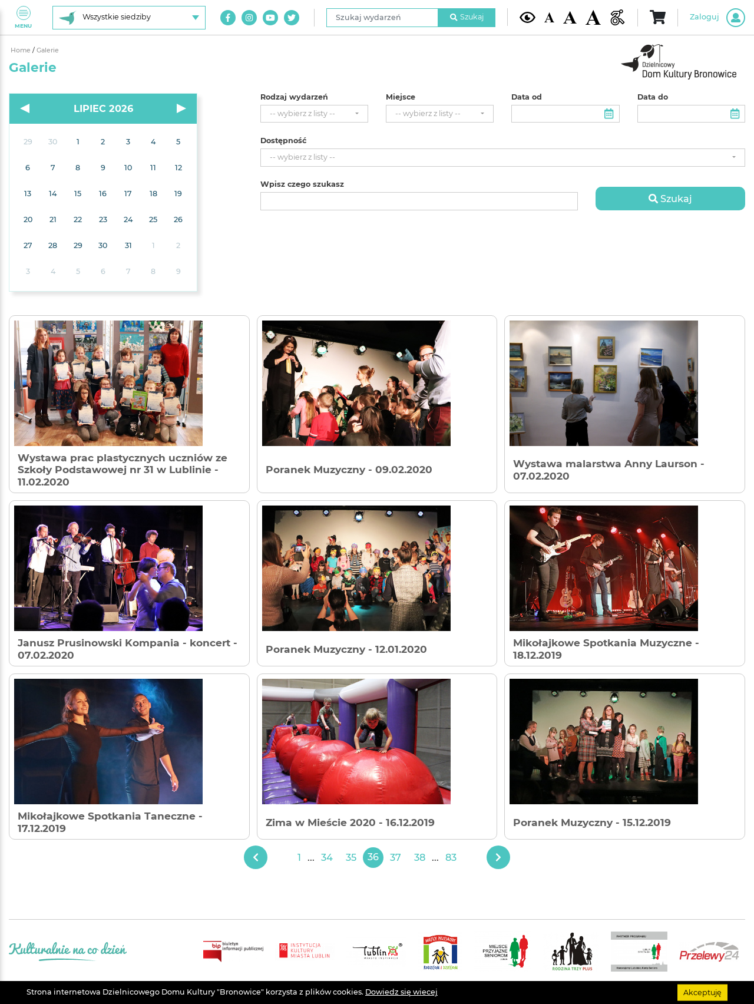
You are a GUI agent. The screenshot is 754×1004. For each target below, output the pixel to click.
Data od (526, 97)
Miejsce (400, 97)
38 (419, 857)
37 (395, 857)
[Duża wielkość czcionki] (593, 17)
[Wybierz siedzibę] (129, 17)
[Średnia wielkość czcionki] (569, 17)
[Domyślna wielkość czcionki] (549, 17)
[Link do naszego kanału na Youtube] (270, 17)
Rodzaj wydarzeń (294, 97)
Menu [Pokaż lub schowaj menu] (23, 17)
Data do (652, 97)
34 (327, 857)
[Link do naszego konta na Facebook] (228, 17)
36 (373, 857)
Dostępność (283, 141)
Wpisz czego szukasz (302, 184)
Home (21, 50)
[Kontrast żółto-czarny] (527, 17)
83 (451, 857)
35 (351, 857)
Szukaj (467, 16)
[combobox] (314, 114)
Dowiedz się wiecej (401, 992)
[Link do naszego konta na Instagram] (249, 17)
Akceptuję (702, 992)
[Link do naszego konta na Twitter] (291, 17)
